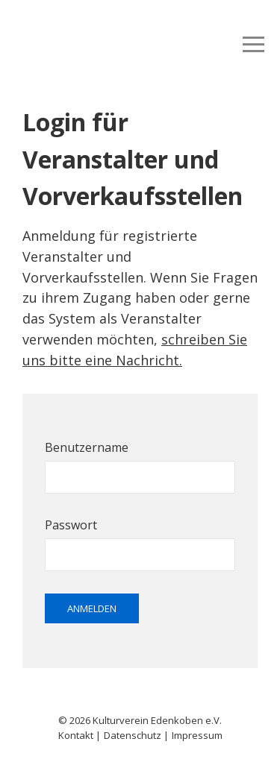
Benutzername (86, 447)
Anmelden (91, 608)
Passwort (71, 525)
